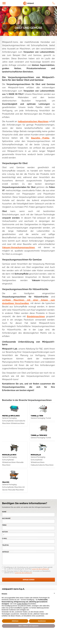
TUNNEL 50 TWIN (37, 416)
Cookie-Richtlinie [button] (22, 604)
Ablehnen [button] (15, 621)
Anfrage (5, 552)
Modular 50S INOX (9, 455)
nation (5, 532)
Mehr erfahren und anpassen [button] (28, 626)
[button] (54, 593)
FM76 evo (5, 482)
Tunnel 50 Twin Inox (39, 435)
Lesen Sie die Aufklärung (40, 569)
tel (53, 3)
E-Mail (4, 538)
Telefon (5, 545)
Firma (4, 525)
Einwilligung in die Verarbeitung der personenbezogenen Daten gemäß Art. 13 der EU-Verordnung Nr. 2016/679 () (28, 568)
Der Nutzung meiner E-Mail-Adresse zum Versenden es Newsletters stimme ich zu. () (27, 572)
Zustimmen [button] (42, 621)
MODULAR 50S (36, 455)
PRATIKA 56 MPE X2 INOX (11, 416)
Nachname (6, 518)
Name (4, 512)
